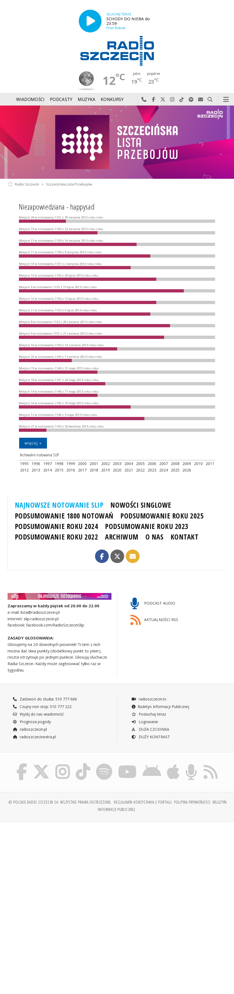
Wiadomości (30, 99)
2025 (175, 470)
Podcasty (61, 99)
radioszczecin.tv (148, 699)
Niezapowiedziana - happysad (56, 206)
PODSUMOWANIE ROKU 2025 (162, 516)
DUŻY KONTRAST (150, 736)
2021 (128, 470)
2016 (70, 470)
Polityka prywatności (192, 802)
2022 (140, 470)
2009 (186, 463)
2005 (140, 463)
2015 (59, 470)
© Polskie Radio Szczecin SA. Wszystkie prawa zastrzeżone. (60, 802)
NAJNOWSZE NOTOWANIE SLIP (59, 505)
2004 (128, 463)
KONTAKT (185, 537)
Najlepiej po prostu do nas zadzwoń (144, 99)
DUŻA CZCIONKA (150, 729)
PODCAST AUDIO (152, 603)
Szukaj (210, 99)
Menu (226, 99)
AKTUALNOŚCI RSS (154, 620)
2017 (82, 470)
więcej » (33, 443)
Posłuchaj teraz (148, 714)
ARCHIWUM (121, 537)
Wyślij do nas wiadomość (200, 99)
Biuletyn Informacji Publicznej (160, 706)
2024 (163, 470)
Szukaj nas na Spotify (191, 99)
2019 (105, 470)
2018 (94, 470)
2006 (152, 463)
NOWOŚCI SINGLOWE (140, 505)
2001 (94, 463)
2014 (47, 470)
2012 (24, 470)
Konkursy (112, 99)
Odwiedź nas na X (163, 99)
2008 (175, 463)
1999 (70, 463)
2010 (198, 463)
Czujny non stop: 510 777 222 (42, 706)
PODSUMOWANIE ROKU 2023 (146, 526)
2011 (210, 463)
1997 (47, 463)
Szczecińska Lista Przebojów (69, 184)
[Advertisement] (62, 867)
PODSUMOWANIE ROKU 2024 (56, 526)
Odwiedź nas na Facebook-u (153, 99)
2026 (186, 470)
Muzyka (87, 99)
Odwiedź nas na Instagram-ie (172, 99)
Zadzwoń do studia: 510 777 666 (44, 699)
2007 (163, 463)
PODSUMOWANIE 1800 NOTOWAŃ (64, 516)
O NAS (154, 537)
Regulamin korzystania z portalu (143, 802)
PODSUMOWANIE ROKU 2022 (56, 537)
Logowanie (144, 721)
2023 (152, 470)
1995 (24, 463)
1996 (36, 463)
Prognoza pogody (31, 721)
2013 (36, 470)
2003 (117, 463)
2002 (105, 463)
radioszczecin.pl (29, 729)
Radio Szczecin (23, 184)
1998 (59, 463)
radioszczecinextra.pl (34, 736)
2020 (117, 470)
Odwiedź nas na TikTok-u (181, 99)
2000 (82, 463)
